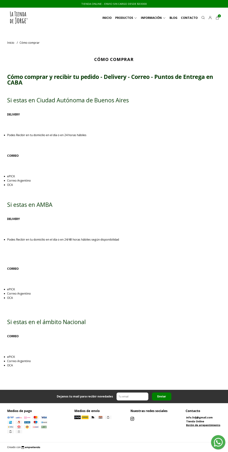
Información (153, 18)
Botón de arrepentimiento (203, 425)
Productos (126, 18)
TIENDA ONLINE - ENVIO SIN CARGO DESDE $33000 (114, 4)
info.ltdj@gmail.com (199, 417)
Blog (173, 18)
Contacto (189, 18)
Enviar (161, 396)
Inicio (107, 18)
